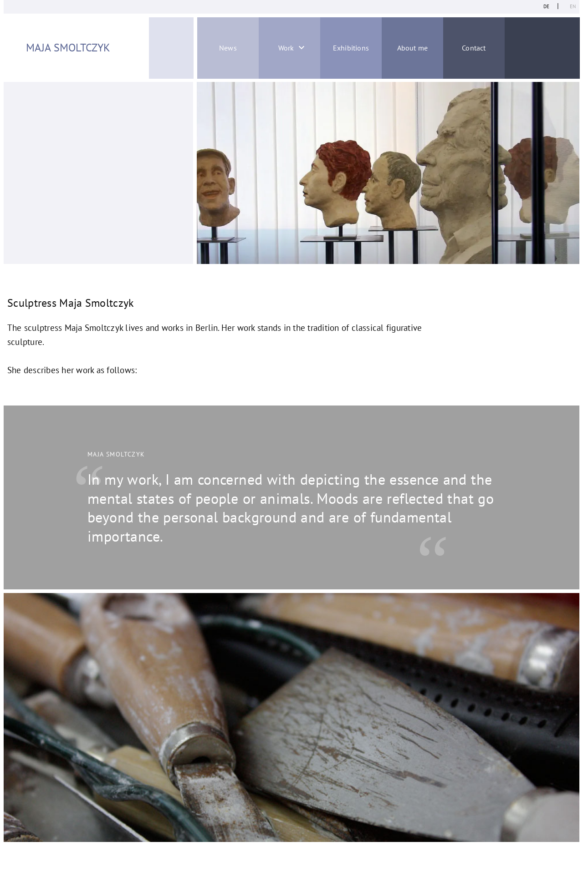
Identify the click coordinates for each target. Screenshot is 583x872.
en (573, 6)
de (546, 6)
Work (286, 47)
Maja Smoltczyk (68, 48)
